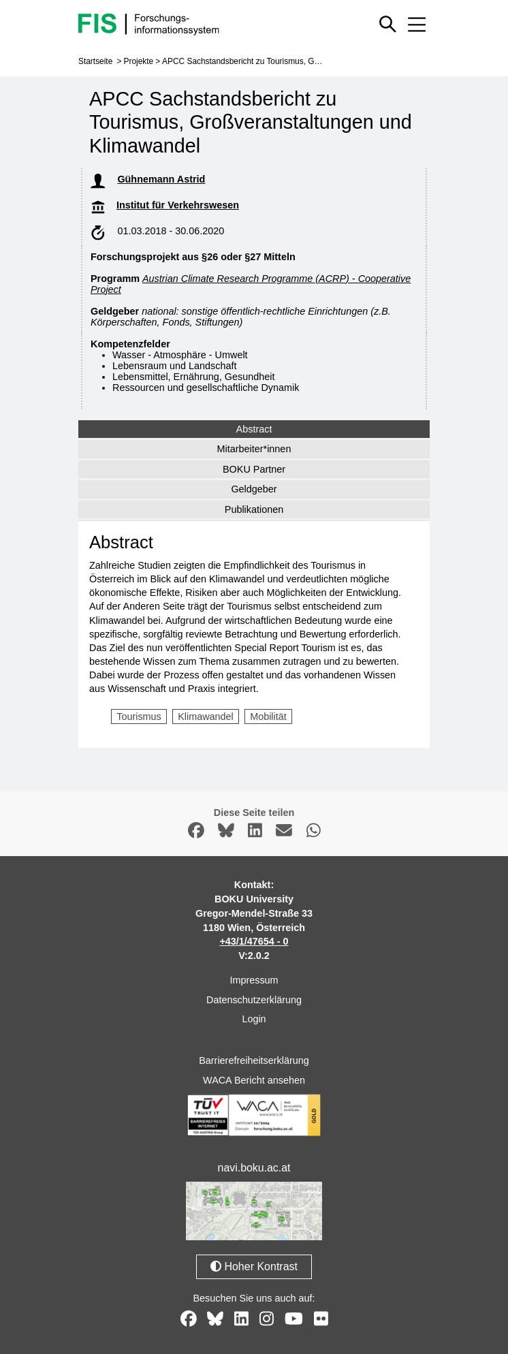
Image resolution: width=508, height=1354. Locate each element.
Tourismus (138, 716)
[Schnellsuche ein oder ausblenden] (388, 24)
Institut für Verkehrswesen (177, 205)
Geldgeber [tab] (253, 489)
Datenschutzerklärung (254, 999)
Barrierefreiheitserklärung (254, 1060)
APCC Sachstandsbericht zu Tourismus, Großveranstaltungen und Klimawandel (305, 61)
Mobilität (268, 716)
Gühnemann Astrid (161, 179)
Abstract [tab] (254, 429)
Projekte (139, 61)
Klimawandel (206, 716)
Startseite (95, 61)
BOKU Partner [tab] (254, 469)
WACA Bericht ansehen (254, 1080)
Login (254, 1018)
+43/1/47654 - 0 (253, 941)
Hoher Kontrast (254, 1266)
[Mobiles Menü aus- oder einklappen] (416, 24)
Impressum (253, 980)
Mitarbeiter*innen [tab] (254, 448)
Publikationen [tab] (254, 509)
